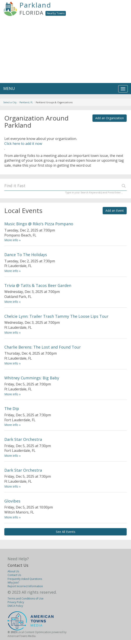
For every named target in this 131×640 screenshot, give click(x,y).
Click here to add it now (23, 143)
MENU (9, 88)
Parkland (35, 4)
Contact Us (18, 565)
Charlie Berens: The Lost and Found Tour (42, 347)
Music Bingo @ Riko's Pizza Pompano (38, 223)
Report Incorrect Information (25, 586)
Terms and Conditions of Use (26, 598)
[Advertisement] (65, 50)
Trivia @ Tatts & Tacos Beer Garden (37, 285)
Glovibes (12, 501)
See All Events (65, 532)
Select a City (9, 102)
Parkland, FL (26, 102)
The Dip (11, 408)
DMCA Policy (15, 606)
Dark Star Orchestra (23, 439)
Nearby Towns (56, 13)
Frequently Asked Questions (25, 579)
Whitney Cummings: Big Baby (31, 377)
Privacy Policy (16, 602)
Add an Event (114, 210)
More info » (12, 240)
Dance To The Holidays (25, 254)
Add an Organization (109, 118)
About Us (13, 571)
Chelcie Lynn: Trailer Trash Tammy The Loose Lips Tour (56, 316)
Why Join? (13, 582)
